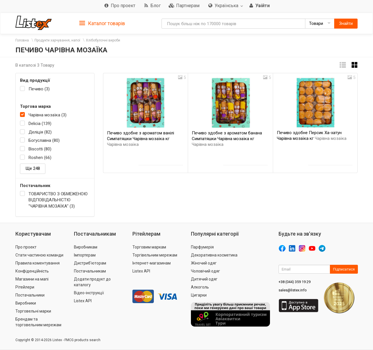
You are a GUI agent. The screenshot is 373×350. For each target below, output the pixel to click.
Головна (22, 40)
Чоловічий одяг (205, 271)
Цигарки (199, 295)
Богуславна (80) (44, 140)
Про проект (26, 247)
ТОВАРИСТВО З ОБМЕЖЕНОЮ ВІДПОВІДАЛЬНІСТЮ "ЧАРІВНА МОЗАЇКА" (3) (58, 200)
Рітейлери (24, 287)
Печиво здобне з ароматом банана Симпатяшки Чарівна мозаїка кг (227, 138)
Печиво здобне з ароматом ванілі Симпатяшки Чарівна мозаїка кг (140, 138)
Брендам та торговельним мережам (38, 322)
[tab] (102, 23)
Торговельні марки (33, 311)
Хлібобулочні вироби (103, 40)
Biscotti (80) (40, 149)
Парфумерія (202, 247)
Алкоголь (200, 287)
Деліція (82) (40, 132)
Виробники (25, 303)
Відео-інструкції (89, 293)
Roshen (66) (40, 157)
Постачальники (30, 295)
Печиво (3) (39, 89)
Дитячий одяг (204, 279)
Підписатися (344, 269)
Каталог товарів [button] (102, 23)
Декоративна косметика (214, 255)
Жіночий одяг (204, 263)
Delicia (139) (40, 123)
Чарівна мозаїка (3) (47, 115)
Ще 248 (32, 168)
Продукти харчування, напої (57, 40)
